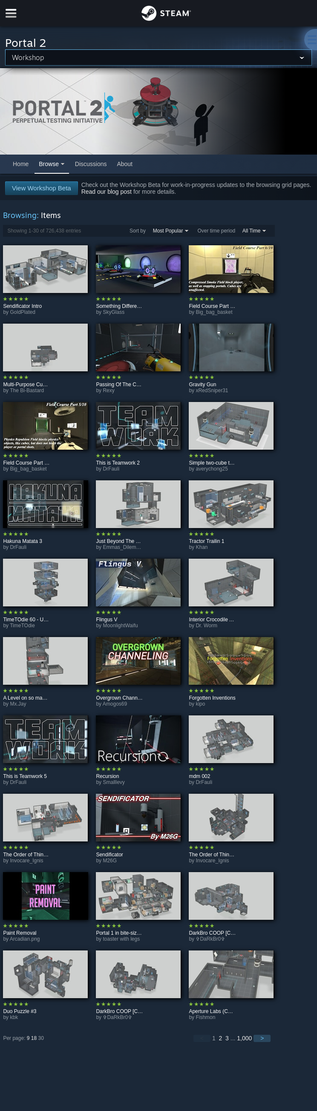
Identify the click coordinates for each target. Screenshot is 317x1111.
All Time (251, 231)
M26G (110, 861)
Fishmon (205, 1017)
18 (34, 1038)
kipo (200, 704)
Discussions (91, 164)
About (125, 164)
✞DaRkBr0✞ (210, 939)
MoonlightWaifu (120, 626)
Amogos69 (115, 704)
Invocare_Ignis (26, 861)
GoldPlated (22, 312)
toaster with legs (121, 939)
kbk (14, 1017)
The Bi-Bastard (27, 390)
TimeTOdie (22, 626)
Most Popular (168, 231)
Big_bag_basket (214, 312)
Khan (201, 547)
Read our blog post (106, 191)
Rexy (108, 390)
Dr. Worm (206, 626)
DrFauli (111, 469)
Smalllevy (113, 782)
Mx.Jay (18, 704)
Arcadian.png (25, 939)
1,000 (244, 1038)
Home (21, 164)
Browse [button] (49, 164)
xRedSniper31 (212, 390)
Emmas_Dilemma (123, 547)
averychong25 (212, 469)
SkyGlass (113, 312)
